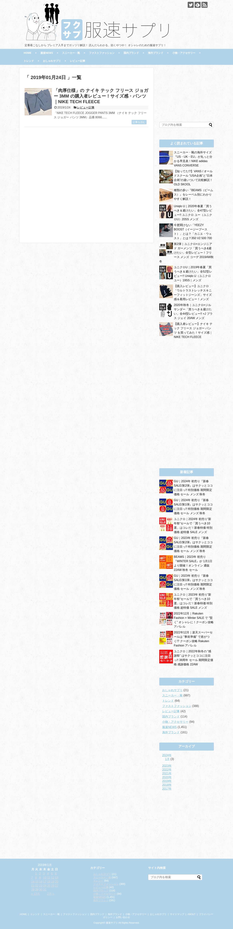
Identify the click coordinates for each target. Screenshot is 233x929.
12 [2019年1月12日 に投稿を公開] (52, 877)
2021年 (167, 773)
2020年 (167, 777)
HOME (27, 53)
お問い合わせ (123, 917)
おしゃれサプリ (52, 61)
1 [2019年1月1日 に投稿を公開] (36, 873)
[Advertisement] (55, 165)
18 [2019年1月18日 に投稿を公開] (48, 881)
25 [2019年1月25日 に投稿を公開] (48, 885)
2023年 (167, 765)
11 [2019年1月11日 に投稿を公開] (48, 877)
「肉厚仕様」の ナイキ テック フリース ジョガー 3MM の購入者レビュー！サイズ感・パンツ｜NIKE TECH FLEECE (101, 96)
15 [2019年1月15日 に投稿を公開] (36, 881)
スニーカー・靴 (71, 53)
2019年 (167, 781)
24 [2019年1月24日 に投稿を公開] (44, 885)
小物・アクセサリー (183, 53)
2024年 (167, 755)
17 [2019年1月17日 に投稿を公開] (44, 881)
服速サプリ (112, 922)
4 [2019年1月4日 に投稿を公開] (48, 873)
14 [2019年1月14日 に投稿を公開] (33, 881)
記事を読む (139, 122)
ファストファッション (101, 53)
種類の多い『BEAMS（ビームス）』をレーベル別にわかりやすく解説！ (193, 194)
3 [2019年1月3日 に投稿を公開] (44, 873)
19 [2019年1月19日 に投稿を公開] (52, 881)
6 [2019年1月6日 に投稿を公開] (56, 873)
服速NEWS (46, 53)
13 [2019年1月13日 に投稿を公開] (56, 877)
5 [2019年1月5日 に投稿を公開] (52, 873)
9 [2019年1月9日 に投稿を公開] (40, 877)
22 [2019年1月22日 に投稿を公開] (36, 885)
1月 (167, 759)
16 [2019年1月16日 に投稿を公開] (40, 881)
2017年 (167, 788)
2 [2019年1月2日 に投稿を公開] (40, 873)
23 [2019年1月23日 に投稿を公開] (40, 885)
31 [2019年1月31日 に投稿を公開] (44, 889)
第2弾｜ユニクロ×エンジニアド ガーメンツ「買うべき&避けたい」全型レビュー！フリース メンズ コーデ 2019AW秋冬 (186, 252)
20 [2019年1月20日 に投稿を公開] (56, 881)
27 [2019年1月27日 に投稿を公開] (56, 885)
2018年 (167, 784)
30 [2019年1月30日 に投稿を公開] (40, 889)
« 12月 (35, 893)
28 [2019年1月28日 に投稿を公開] (33, 889)
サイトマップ (177, 914)
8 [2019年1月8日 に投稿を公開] (36, 877)
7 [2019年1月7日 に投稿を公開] (32, 877)
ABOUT (191, 914)
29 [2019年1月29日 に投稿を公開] (36, 889)
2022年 (167, 769)
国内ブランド (131, 53)
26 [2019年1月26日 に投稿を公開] (52, 885)
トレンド (29, 61)
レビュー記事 (77, 61)
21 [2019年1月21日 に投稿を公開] (33, 885)
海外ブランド (155, 53)
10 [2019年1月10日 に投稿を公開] (44, 877)
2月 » (50, 893)
